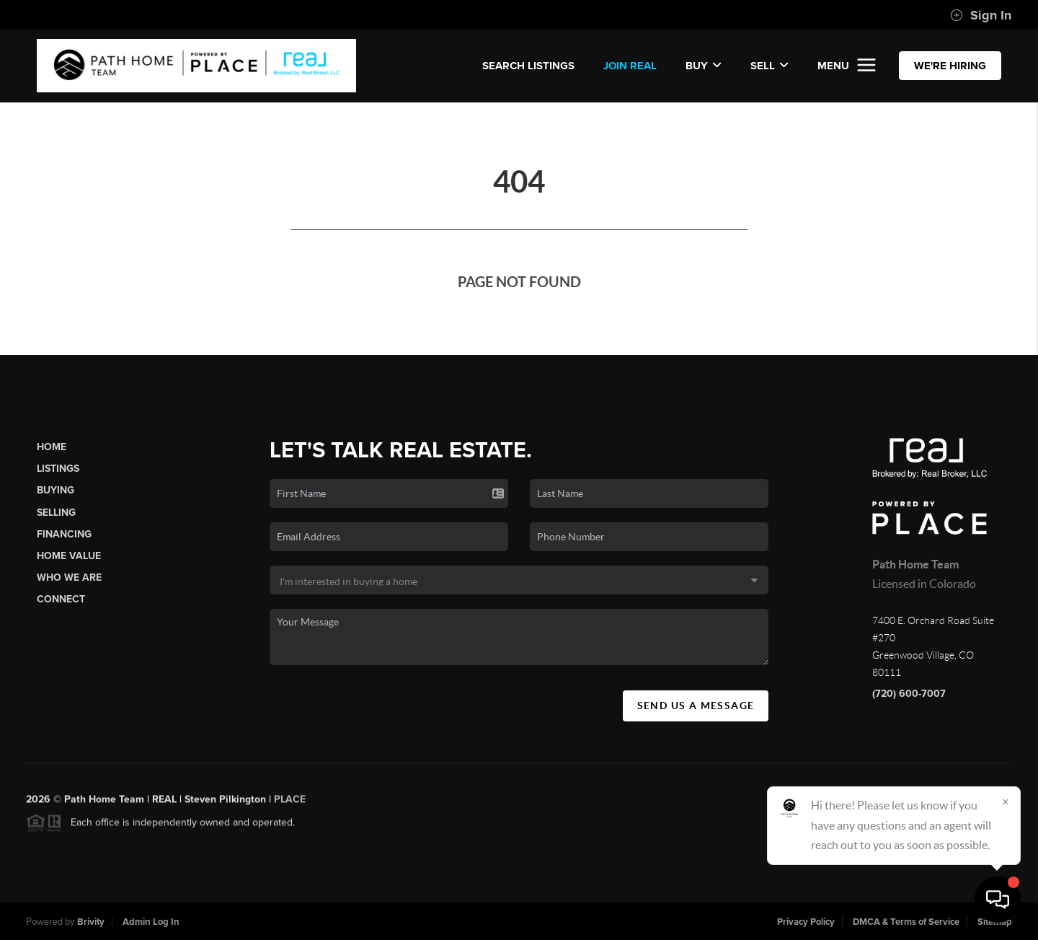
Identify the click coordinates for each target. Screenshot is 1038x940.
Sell (769, 65)
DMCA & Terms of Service (906, 922)
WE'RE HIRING (950, 65)
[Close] (1005, 801)
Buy (704, 65)
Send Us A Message (696, 705)
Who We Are (69, 577)
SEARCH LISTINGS (528, 65)
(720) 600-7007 (909, 694)
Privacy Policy (806, 922)
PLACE (290, 803)
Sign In (980, 15)
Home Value (69, 556)
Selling (56, 512)
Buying (55, 490)
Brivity (91, 922)
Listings (58, 468)
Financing (64, 534)
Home (51, 447)
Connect (61, 599)
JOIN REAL (630, 65)
